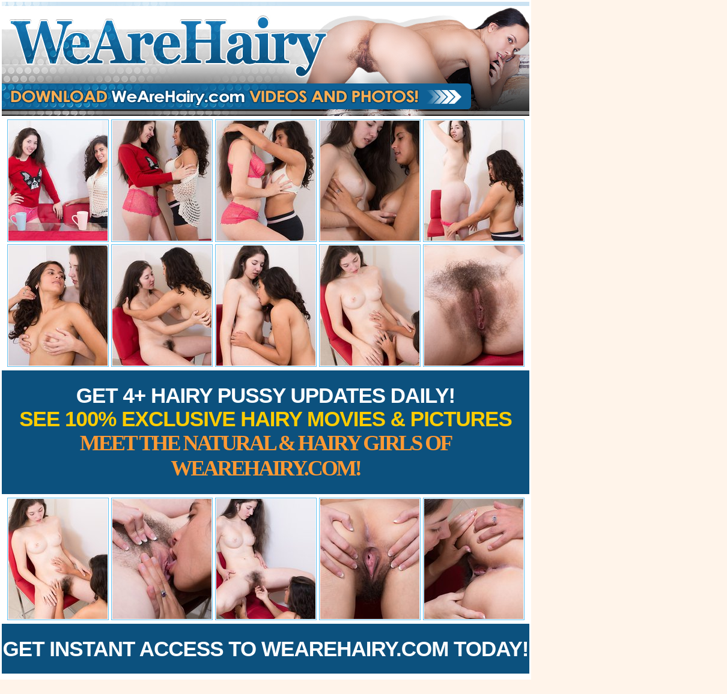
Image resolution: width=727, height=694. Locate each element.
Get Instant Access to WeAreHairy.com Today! (266, 648)
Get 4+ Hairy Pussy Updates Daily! (265, 432)
